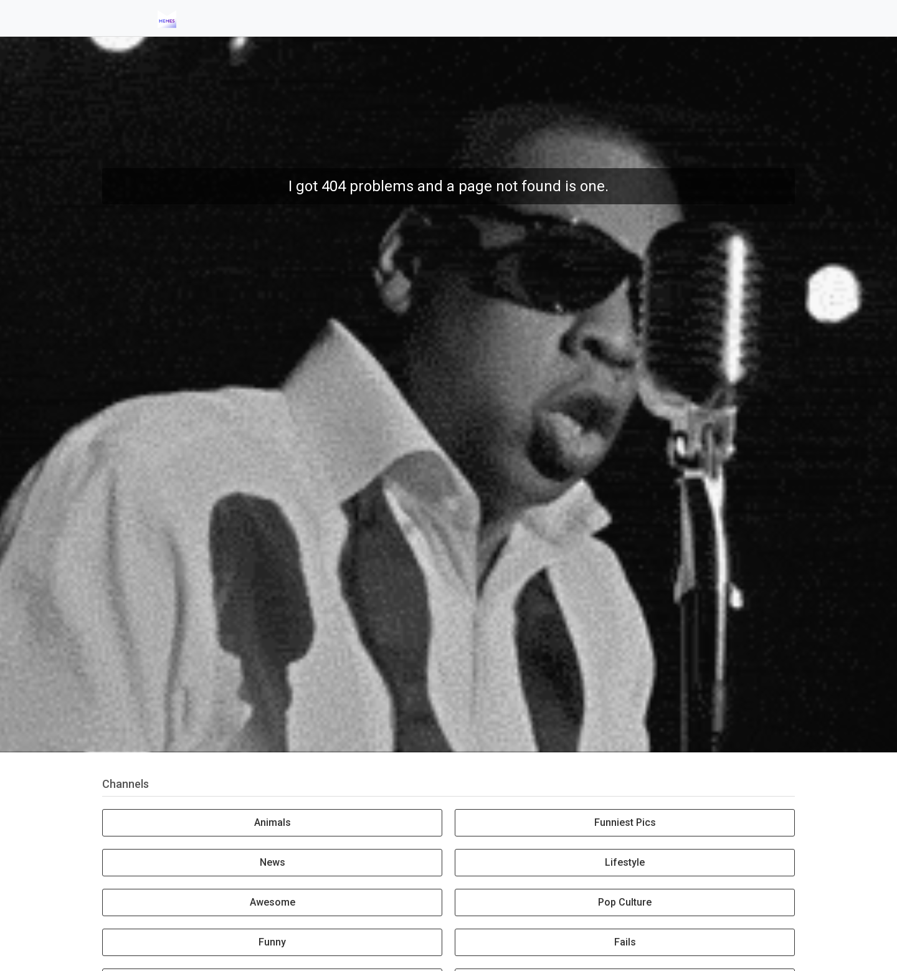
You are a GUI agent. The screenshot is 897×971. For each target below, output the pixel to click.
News (272, 862)
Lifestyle (625, 862)
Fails (625, 942)
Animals (272, 822)
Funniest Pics (625, 822)
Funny (272, 942)
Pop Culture (625, 902)
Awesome (272, 902)
